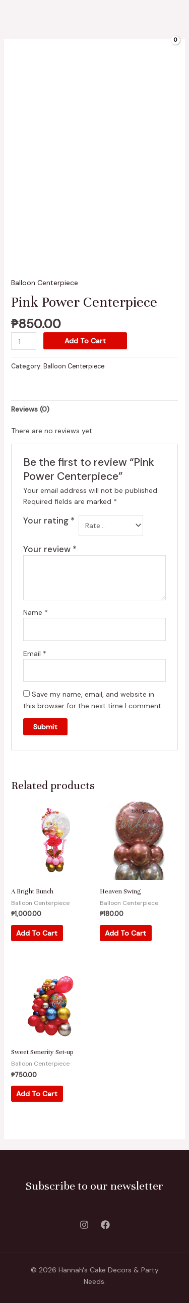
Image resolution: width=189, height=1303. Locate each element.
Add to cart (85, 340)
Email (34, 653)
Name (35, 612)
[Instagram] (84, 1224)
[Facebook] (105, 1224)
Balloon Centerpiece (44, 282)
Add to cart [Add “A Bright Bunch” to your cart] (36, 933)
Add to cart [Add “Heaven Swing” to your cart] (125, 933)
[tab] (94, 409)
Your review (50, 549)
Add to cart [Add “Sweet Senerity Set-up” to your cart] (36, 1093)
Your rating (49, 520)
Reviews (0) (30, 409)
